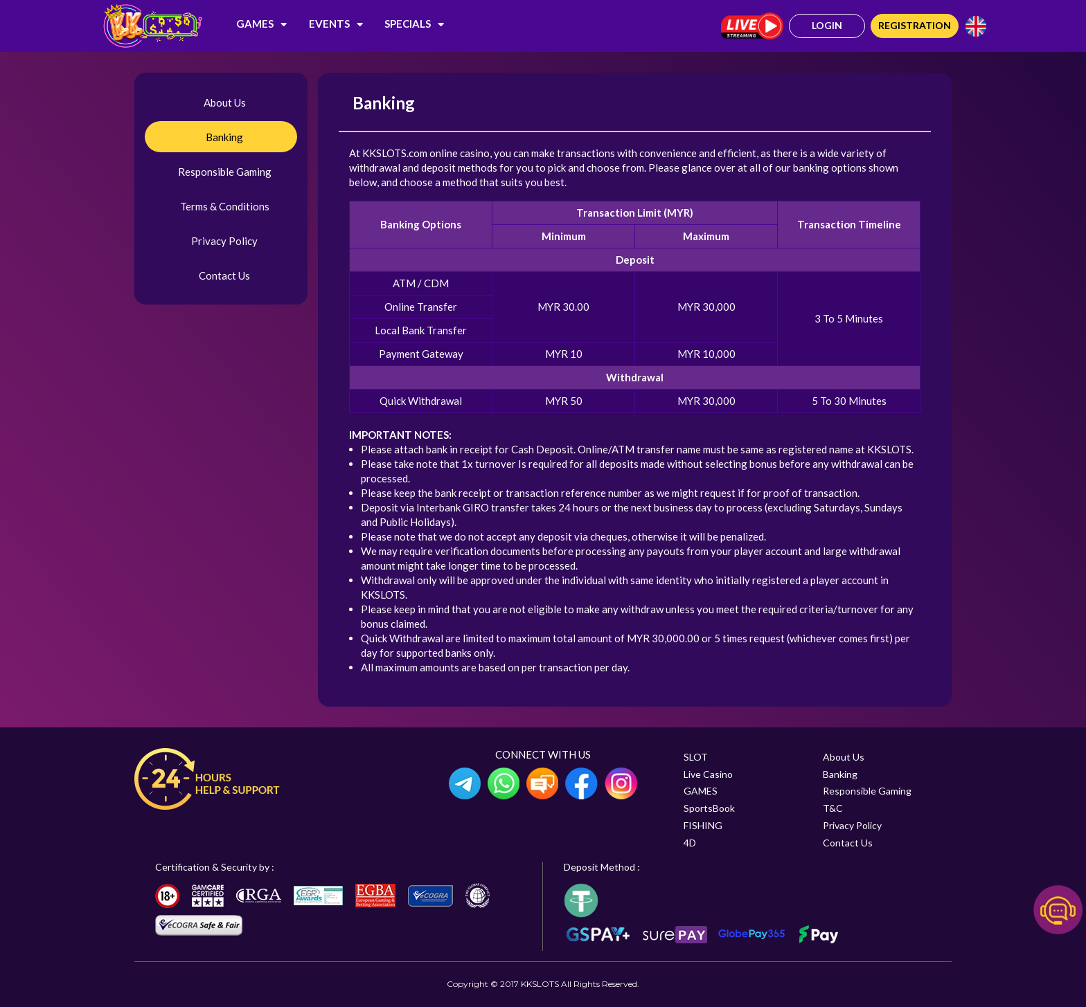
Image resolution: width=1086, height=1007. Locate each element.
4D (690, 843)
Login (827, 25)
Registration (914, 25)
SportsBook (709, 808)
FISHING (703, 825)
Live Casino (708, 774)
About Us (225, 102)
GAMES (261, 23)
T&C (833, 808)
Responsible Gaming (225, 171)
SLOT (696, 757)
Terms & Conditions (224, 206)
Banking (224, 137)
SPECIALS (414, 23)
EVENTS (336, 23)
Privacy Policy (224, 241)
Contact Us (224, 275)
